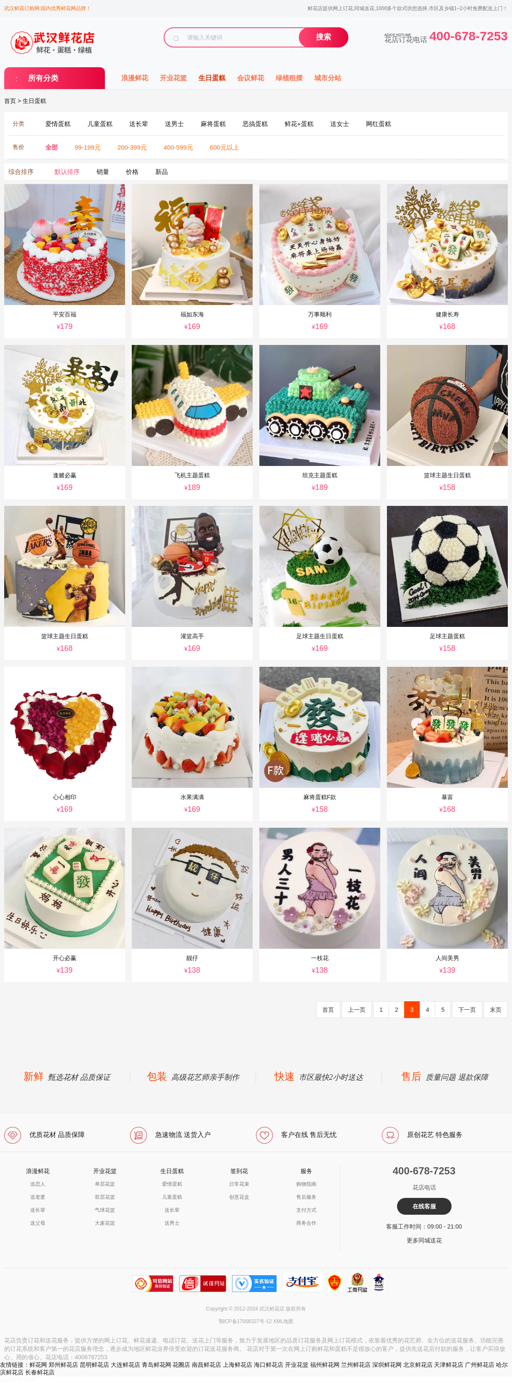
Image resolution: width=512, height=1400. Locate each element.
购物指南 (306, 1184)
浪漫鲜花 (134, 78)
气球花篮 (105, 1210)
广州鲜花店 (479, 1364)
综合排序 (21, 171)
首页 (10, 100)
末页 (496, 1009)
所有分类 (43, 78)
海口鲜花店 (268, 1364)
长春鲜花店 (40, 1372)
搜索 (323, 37)
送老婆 (37, 1197)
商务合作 (306, 1223)
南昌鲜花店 (206, 1364)
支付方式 (306, 1210)
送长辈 (37, 1210)
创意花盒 (239, 1197)
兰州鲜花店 (356, 1364)
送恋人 (37, 1184)
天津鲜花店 (448, 1364)
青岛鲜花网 (156, 1364)
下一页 (467, 1009)
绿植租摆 (289, 78)
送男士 (172, 1223)
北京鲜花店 (418, 1364)
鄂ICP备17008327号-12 (245, 1321)
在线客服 (424, 1206)
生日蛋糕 (212, 78)
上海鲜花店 (237, 1364)
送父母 (37, 1223)
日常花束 (239, 1184)
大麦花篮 (105, 1223)
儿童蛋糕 (172, 1197)
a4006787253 (18, 1379)
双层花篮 (105, 1197)
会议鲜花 (250, 78)
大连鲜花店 (125, 1364)
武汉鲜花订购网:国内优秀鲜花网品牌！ (47, 8)
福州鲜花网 (325, 1364)
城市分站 (327, 78)
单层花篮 (105, 1184)
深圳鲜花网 (387, 1364)
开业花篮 (173, 78)
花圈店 (181, 1364)
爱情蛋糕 (172, 1184)
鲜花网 (38, 1364)
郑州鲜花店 (63, 1364)
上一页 (357, 1009)
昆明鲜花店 (94, 1364)
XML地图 (283, 1321)
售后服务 (306, 1197)
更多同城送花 (424, 1240)
